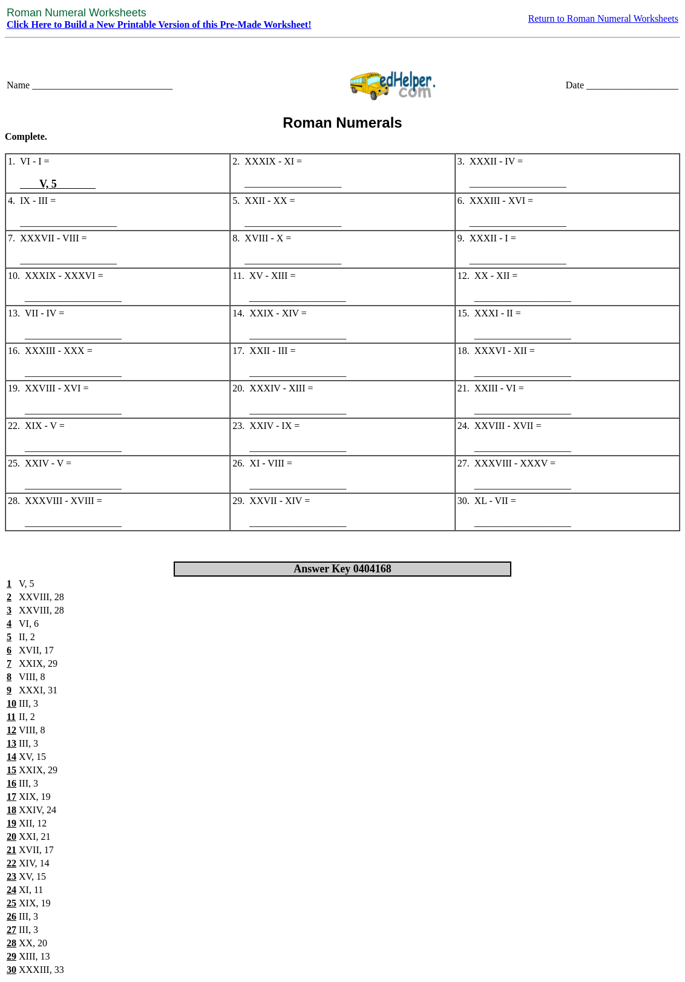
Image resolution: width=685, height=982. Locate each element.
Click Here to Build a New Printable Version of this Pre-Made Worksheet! (159, 24)
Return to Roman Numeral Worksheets (603, 18)
